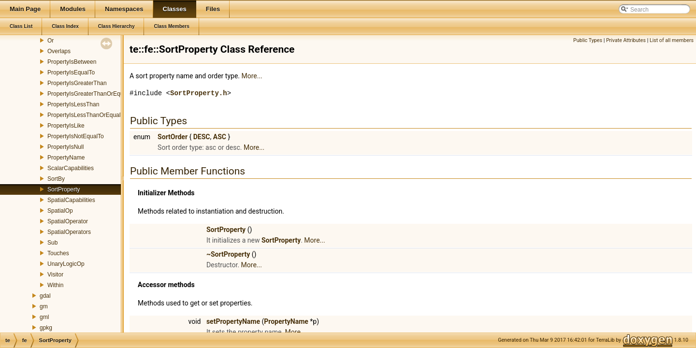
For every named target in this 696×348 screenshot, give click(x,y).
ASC (219, 137)
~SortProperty (228, 254)
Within (55, 285)
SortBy (56, 178)
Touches (58, 253)
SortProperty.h (198, 93)
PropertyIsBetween (71, 61)
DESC (201, 137)
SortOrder (173, 137)
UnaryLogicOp (66, 264)
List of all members (672, 40)
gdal (45, 295)
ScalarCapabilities (70, 168)
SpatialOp (60, 210)
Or (50, 40)
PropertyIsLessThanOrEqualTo (87, 115)
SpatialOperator (67, 221)
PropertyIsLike (66, 125)
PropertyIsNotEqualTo (75, 136)
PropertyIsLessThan (73, 104)
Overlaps (59, 51)
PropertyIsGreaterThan (77, 83)
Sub (52, 242)
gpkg (46, 327)
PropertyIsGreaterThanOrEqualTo (90, 93)
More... (251, 76)
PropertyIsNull (65, 147)
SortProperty (63, 189)
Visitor (55, 274)
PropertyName (66, 157)
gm (44, 306)
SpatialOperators (69, 232)
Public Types (587, 40)
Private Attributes (626, 40)
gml (44, 317)
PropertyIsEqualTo (71, 72)
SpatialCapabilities (71, 200)
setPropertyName (233, 321)
